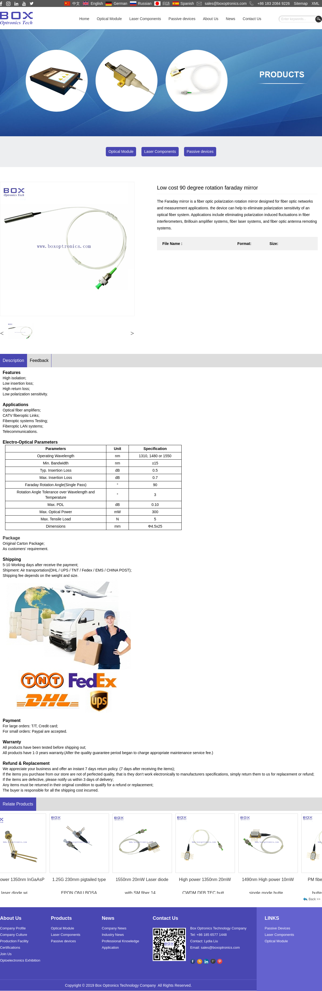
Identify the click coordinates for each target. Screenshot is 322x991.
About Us (210, 19)
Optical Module (109, 19)
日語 (166, 3)
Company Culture (13, 935)
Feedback (39, 360)
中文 (76, 3)
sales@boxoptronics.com (226, 3)
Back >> (314, 899)
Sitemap (301, 3)
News (230, 19)
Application (110, 947)
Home (84, 19)
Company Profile (13, 928)
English (97, 3)
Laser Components (145, 19)
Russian (145, 3)
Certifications (10, 947)
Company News (114, 928)
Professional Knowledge (120, 941)
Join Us (6, 954)
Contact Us (252, 19)
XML (315, 3)
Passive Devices (277, 928)
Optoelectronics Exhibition (20, 960)
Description (13, 360)
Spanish (187, 3)
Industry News (113, 935)
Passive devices (182, 19)
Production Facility (14, 941)
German (120, 3)
